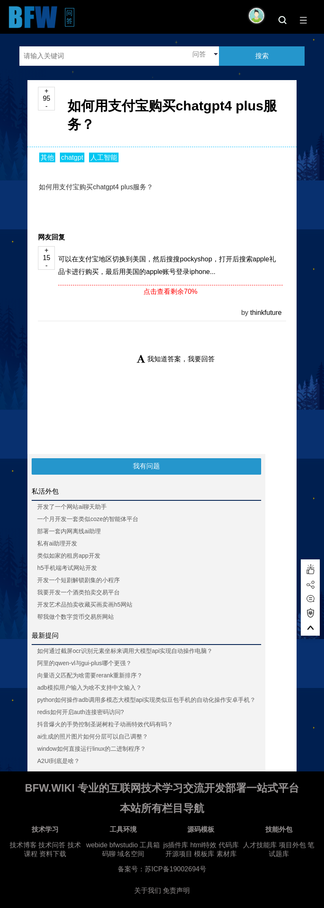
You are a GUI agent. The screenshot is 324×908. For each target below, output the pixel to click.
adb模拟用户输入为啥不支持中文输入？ (89, 687)
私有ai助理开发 (57, 543)
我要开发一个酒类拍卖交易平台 (78, 592)
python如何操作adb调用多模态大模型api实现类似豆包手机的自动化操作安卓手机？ (146, 699)
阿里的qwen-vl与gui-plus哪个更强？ (84, 663)
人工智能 (103, 157)
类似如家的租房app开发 (68, 555)
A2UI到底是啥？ (58, 761)
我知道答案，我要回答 (176, 359)
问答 (70, 16)
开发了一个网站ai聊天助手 (72, 506)
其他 (47, 157)
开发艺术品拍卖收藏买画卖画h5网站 (84, 604)
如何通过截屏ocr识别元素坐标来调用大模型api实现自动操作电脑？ (125, 650)
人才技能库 (260, 845)
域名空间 (130, 853)
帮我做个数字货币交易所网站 (75, 616)
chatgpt (72, 157)
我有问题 (146, 466)
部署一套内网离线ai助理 (69, 531)
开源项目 (178, 853)
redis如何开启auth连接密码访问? (80, 712)
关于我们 (147, 890)
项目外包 (292, 845)
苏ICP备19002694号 (175, 869)
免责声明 (176, 890)
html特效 (203, 845)
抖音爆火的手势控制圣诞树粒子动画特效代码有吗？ (105, 724)
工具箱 (150, 845)
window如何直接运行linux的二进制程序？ (91, 748)
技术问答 (51, 845)
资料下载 (52, 853)
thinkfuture (266, 312)
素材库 (226, 853)
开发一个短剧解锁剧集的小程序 (78, 580)
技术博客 (23, 845)
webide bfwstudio (113, 845)
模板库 (204, 853)
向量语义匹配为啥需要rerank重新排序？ (90, 675)
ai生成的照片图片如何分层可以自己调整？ (92, 736)
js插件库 (176, 845)
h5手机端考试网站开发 (67, 567)
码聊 (109, 853)
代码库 (229, 845)
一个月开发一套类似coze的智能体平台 (87, 519)
